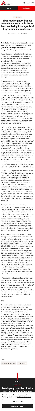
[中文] (28, 3)
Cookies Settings (17, 401)
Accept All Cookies (17, 406)
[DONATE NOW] (26, 8)
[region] (17, 401)
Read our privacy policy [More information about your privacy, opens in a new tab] (24, 397)
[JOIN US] (9, 8)
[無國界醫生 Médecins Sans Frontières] (7, 3)
